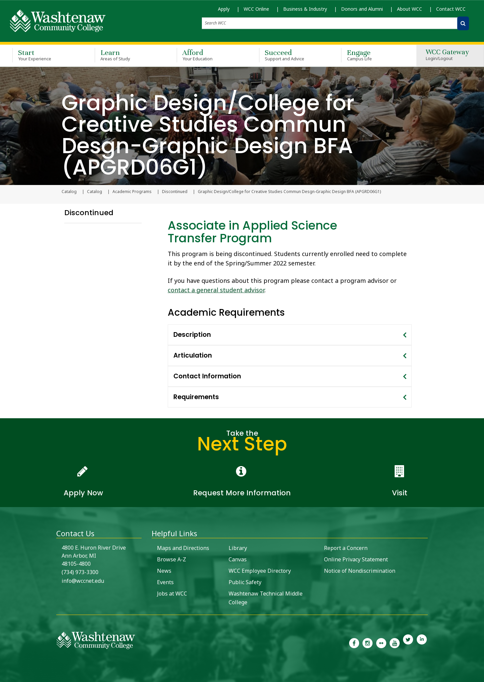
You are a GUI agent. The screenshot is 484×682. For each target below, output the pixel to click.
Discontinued (174, 191)
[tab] (290, 334)
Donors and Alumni (362, 9)
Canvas (238, 559)
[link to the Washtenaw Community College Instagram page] (367, 642)
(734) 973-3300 (80, 572)
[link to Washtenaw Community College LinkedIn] (422, 642)
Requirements (196, 396)
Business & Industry (305, 9)
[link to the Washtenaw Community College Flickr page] (381, 642)
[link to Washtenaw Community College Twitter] (408, 642)
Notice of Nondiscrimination (359, 570)
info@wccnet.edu (83, 580)
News (164, 570)
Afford (208, 55)
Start (43, 55)
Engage (372, 55)
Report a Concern (346, 548)
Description (192, 334)
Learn (126, 55)
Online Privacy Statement (356, 559)
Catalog (94, 191)
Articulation (192, 355)
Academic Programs (132, 191)
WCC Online (256, 9)
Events (165, 582)
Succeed (290, 55)
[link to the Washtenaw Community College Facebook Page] (354, 642)
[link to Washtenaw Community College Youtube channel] (395, 642)
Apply (224, 9)
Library (238, 548)
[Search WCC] (463, 23)
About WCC (409, 9)
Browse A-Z (171, 559)
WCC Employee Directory (260, 570)
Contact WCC (451, 9)
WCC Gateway (447, 55)
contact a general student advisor (216, 290)
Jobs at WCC (172, 593)
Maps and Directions (183, 548)
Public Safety (245, 582)
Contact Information (207, 376)
